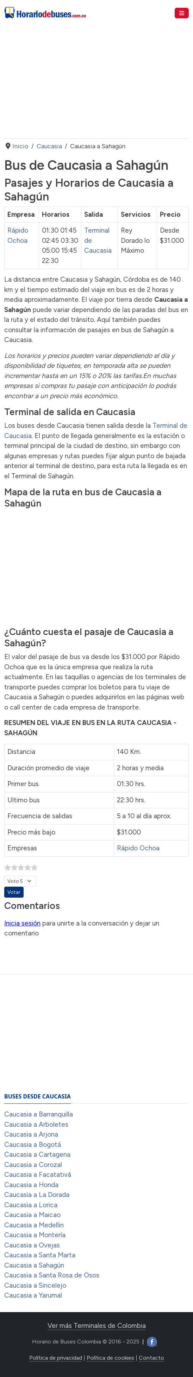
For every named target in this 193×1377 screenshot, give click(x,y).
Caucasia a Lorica (30, 1205)
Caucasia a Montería (35, 1235)
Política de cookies (110, 1357)
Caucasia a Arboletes (36, 1124)
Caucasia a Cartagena (37, 1154)
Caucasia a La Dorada (36, 1195)
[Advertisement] (96, 82)
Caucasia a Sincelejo (35, 1285)
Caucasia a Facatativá (37, 1175)
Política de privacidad (55, 1357)
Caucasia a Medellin (34, 1225)
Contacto (151, 1357)
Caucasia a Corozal (33, 1165)
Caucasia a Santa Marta (39, 1255)
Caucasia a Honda (31, 1185)
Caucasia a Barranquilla (38, 1114)
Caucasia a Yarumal (33, 1295)
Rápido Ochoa (138, 848)
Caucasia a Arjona (31, 1134)
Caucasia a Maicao (32, 1215)
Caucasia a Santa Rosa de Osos (51, 1275)
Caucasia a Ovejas (32, 1245)
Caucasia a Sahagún (34, 1265)
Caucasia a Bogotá (32, 1144)
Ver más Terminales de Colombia (97, 1326)
